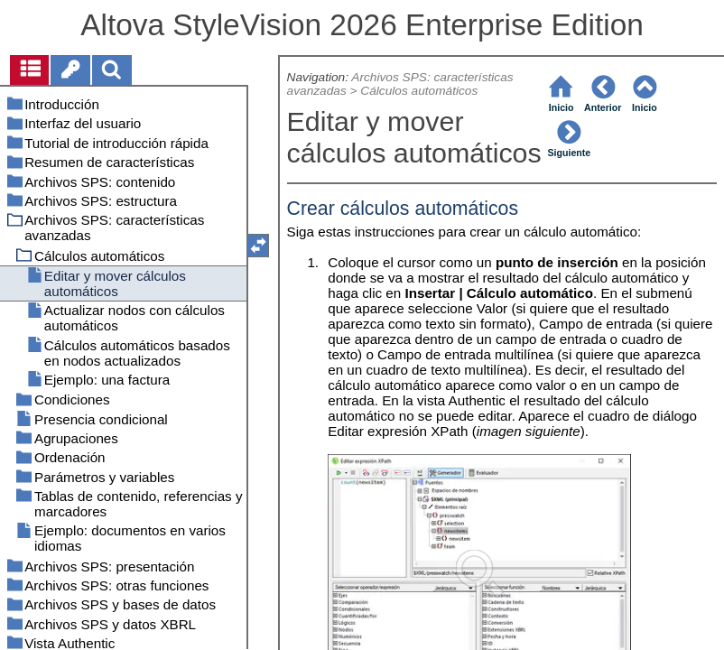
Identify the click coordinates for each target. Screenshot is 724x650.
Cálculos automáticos (419, 91)
